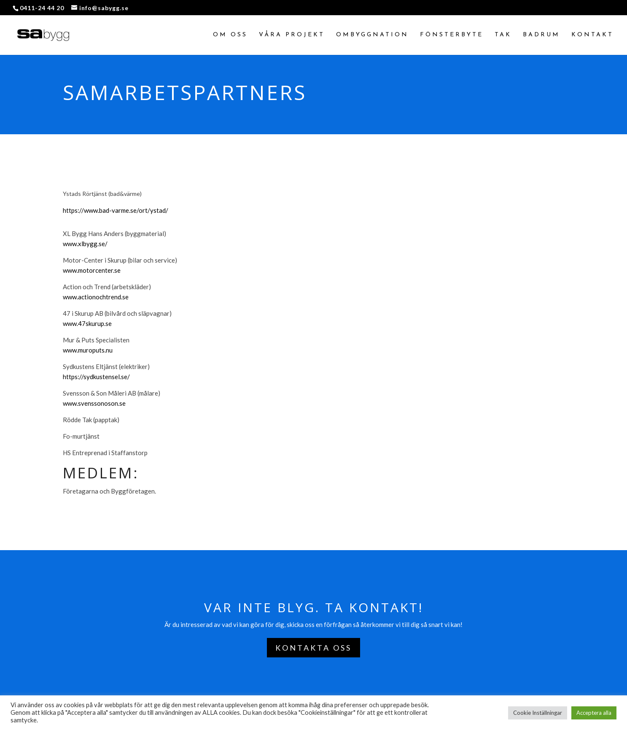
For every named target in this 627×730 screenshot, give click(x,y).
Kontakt (592, 35)
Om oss (230, 35)
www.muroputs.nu (88, 350)
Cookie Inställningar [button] (537, 712)
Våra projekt (292, 35)
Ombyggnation (372, 35)
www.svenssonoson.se (94, 403)
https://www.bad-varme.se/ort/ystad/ (115, 210)
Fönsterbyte (451, 35)
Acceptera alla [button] (593, 712)
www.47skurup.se (87, 323)
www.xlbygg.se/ (85, 243)
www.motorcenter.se (92, 270)
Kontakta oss (313, 647)
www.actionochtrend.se (96, 297)
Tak (503, 35)
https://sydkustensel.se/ (96, 376)
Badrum (541, 35)
